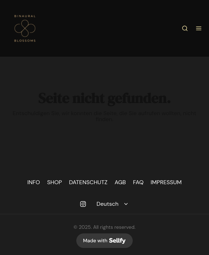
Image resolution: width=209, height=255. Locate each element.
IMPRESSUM (166, 182)
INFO (33, 182)
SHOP (54, 182)
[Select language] (113, 204)
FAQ (138, 182)
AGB (120, 182)
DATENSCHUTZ (88, 182)
